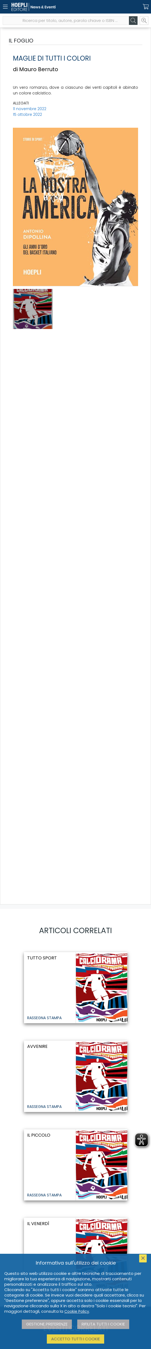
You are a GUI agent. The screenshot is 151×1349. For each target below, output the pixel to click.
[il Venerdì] (75, 1253)
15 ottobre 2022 (27, 114)
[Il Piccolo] (75, 1164)
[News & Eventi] (66, 7)
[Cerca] (133, 20)
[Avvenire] (75, 1076)
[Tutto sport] (75, 987)
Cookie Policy (76, 1311)
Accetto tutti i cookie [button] (75, 1339)
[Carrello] (145, 7)
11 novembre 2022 (29, 108)
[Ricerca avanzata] (144, 20)
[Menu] (5, 7)
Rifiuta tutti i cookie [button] (103, 1324)
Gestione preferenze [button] (47, 1324)
